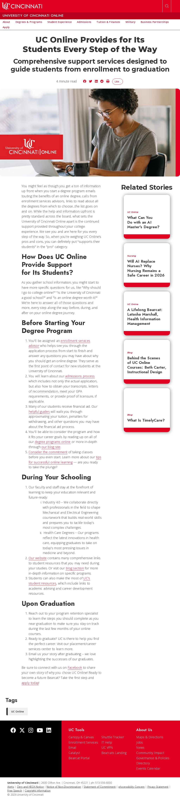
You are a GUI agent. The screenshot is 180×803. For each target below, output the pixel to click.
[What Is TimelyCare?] (147, 399)
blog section (75, 568)
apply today (30, 683)
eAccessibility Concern (131, 786)
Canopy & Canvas (81, 737)
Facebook (75, 667)
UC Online (132, 212)
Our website (38, 558)
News (140, 747)
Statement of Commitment (100, 786)
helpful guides (39, 411)
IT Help (106, 742)
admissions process (80, 376)
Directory (143, 763)
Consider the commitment (48, 452)
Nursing (131, 256)
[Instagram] (30, 731)
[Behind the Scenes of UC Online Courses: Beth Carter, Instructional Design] (147, 344)
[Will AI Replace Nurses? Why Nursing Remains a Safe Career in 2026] (147, 247)
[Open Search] (166, 6)
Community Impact (150, 753)
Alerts (10, 786)
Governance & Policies (152, 758)
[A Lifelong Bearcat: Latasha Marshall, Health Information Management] (147, 295)
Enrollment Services (83, 742)
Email (72, 747)
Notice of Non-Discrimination (64, 786)
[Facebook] (13, 731)
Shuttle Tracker (112, 737)
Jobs (139, 742)
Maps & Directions (149, 737)
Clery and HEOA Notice (30, 786)
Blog (129, 352)
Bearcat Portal (79, 758)
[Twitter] (22, 731)
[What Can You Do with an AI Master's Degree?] (147, 201)
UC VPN (107, 747)
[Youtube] (40, 731)
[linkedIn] (48, 731)
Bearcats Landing (114, 753)
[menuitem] (6, 22)
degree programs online (53, 442)
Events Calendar (148, 768)
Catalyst (74, 753)
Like (118, 81)
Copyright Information (37, 790)
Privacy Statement (158, 786)
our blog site (50, 447)
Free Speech (14, 790)
